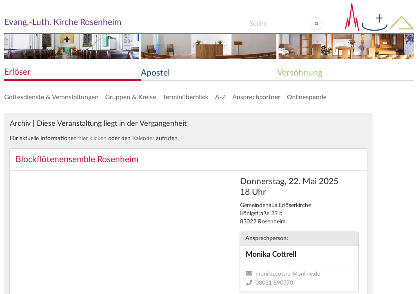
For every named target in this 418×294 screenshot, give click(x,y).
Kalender (143, 138)
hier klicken (92, 138)
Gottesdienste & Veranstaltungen (51, 96)
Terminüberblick (185, 96)
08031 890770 (274, 283)
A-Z (220, 96)
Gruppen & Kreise (130, 96)
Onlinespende (307, 96)
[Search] (280, 23)
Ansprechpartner (256, 96)
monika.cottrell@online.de (288, 274)
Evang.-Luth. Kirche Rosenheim (62, 22)
